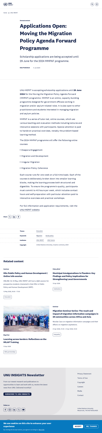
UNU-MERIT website (29, 209)
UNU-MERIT (14, 13)
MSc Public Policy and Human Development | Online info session (25, 274)
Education (7, 297)
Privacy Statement (84, 374)
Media (79, 391)
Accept (78, 426)
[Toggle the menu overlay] (97, 4)
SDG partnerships (9, 352)
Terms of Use (82, 378)
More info (41, 430)
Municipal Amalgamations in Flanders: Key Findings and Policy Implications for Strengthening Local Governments (74, 276)
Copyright (81, 382)
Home (5, 13)
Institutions (57, 289)
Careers (80, 387)
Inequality (57, 334)
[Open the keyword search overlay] (92, 4)
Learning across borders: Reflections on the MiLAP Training (24, 340)
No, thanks (91, 426)
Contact (80, 395)
